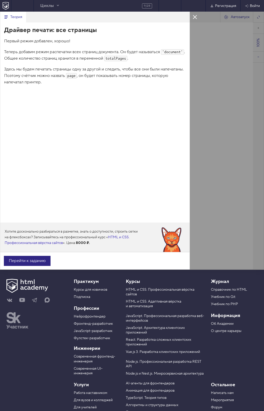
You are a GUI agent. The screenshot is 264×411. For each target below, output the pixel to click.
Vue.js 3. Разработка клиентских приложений (163, 352)
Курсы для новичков (90, 289)
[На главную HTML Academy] (5, 6)
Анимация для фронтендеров (150, 390)
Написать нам (222, 393)
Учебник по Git (223, 297)
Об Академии (222, 323)
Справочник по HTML (229, 289)
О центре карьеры (226, 331)
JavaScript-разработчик (93, 331)
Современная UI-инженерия (88, 371)
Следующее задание (170, 6)
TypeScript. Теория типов (146, 398)
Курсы (133, 281)
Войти (252, 6)
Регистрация (223, 6)
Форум (216, 407)
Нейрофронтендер (89, 316)
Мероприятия (222, 400)
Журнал (220, 281)
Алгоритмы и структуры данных (152, 405)
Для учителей (85, 407)
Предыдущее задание (22, 6)
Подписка (82, 297)
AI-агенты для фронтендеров (150, 383)
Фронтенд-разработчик (93, 323)
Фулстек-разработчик (92, 338)
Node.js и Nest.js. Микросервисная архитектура (165, 373)
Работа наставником (90, 393)
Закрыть (195, 17)
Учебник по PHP (224, 304)
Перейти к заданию (27, 260)
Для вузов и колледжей (93, 400)
